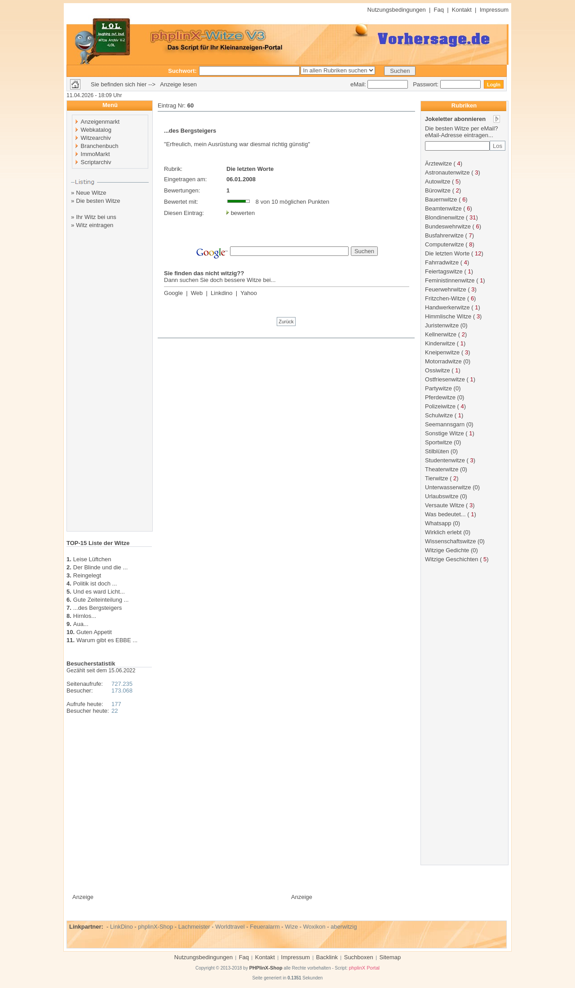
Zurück (286, 321)
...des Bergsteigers (97, 607)
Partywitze (438, 388)
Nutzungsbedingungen (396, 9)
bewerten (243, 213)
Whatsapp (438, 523)
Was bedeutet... (445, 514)
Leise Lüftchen (92, 559)
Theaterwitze (441, 469)
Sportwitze (438, 442)
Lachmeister (194, 926)
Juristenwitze (442, 325)
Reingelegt (87, 575)
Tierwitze (436, 478)
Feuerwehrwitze (445, 289)
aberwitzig (344, 926)
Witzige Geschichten (451, 559)
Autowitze (437, 181)
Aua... (80, 624)
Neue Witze (91, 192)
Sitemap (390, 957)
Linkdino (221, 293)
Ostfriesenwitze (445, 379)
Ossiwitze (437, 370)
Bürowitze (438, 190)
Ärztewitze (438, 163)
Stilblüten (437, 451)
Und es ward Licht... (99, 591)
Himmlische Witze (448, 316)
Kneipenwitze (442, 352)
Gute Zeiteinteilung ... (101, 599)
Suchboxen (358, 957)
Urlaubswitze (441, 496)
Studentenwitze (445, 460)
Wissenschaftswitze (450, 541)
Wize (291, 926)
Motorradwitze (443, 361)
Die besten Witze (98, 200)
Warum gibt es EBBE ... (106, 640)
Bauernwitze (441, 199)
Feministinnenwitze (450, 280)
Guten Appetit (94, 632)
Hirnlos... (84, 615)
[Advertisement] (110, 388)
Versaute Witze (444, 505)
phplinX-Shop (155, 926)
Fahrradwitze (442, 262)
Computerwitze (444, 244)
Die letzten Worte (447, 253)
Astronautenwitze (447, 172)
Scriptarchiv (96, 162)
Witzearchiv (96, 137)
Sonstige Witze (444, 433)
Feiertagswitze (444, 271)
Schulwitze (439, 415)
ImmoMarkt (95, 154)
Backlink (327, 957)
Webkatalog (96, 129)
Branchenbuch (100, 146)
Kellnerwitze (440, 334)
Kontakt (462, 9)
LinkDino (121, 926)
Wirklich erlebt (443, 532)
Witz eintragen (94, 225)
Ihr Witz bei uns (96, 217)
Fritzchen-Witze (445, 298)
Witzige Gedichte (447, 550)
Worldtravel (230, 926)
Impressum (494, 9)
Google (173, 293)
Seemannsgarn (444, 424)
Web (197, 293)
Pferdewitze (440, 397)
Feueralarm (264, 926)
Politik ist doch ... (95, 583)
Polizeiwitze (440, 406)
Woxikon (314, 926)
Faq (439, 9)
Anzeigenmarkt (100, 121)
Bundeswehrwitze (448, 226)
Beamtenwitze (443, 208)
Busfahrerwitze (444, 235)
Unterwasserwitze (448, 487)
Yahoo (248, 293)
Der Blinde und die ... (100, 567)
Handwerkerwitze (447, 307)
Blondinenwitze (444, 217)
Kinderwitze (440, 343)
